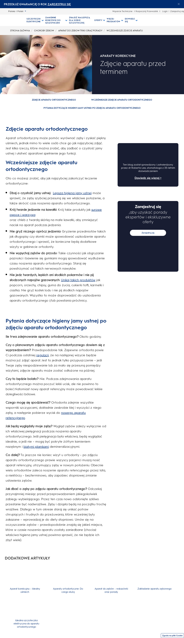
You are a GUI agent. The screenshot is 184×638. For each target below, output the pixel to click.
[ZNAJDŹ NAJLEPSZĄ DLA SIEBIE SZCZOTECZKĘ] (81, 20)
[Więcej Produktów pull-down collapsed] (115, 20)
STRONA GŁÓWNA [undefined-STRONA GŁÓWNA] (20, 30)
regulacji (42, 355)
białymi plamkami (36, 447)
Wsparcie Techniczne (122, 11)
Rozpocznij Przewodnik (147, 11)
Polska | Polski (17, 11)
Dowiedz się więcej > (148, 178)
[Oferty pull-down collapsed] (99, 20)
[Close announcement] (178, 4)
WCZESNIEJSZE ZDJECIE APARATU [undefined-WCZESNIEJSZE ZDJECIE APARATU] (125, 30)
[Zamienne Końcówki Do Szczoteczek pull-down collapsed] (56, 20)
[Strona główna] (12, 20)
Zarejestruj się (177, 11)
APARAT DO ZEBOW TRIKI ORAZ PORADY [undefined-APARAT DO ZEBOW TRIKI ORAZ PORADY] (80, 30)
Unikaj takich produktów (78, 280)
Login (165, 11)
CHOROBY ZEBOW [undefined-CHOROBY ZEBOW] (44, 30)
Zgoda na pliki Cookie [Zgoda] (172, 635)
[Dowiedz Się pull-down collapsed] (131, 20)
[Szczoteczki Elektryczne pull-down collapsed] (35, 20)
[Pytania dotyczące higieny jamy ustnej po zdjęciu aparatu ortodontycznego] (92, 108)
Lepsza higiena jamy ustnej (72, 193)
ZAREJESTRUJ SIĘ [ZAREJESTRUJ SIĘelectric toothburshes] (59, 4)
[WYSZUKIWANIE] (142, 20)
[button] (54, 102)
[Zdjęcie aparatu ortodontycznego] (54, 99)
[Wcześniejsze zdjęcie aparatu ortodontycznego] (121, 99)
